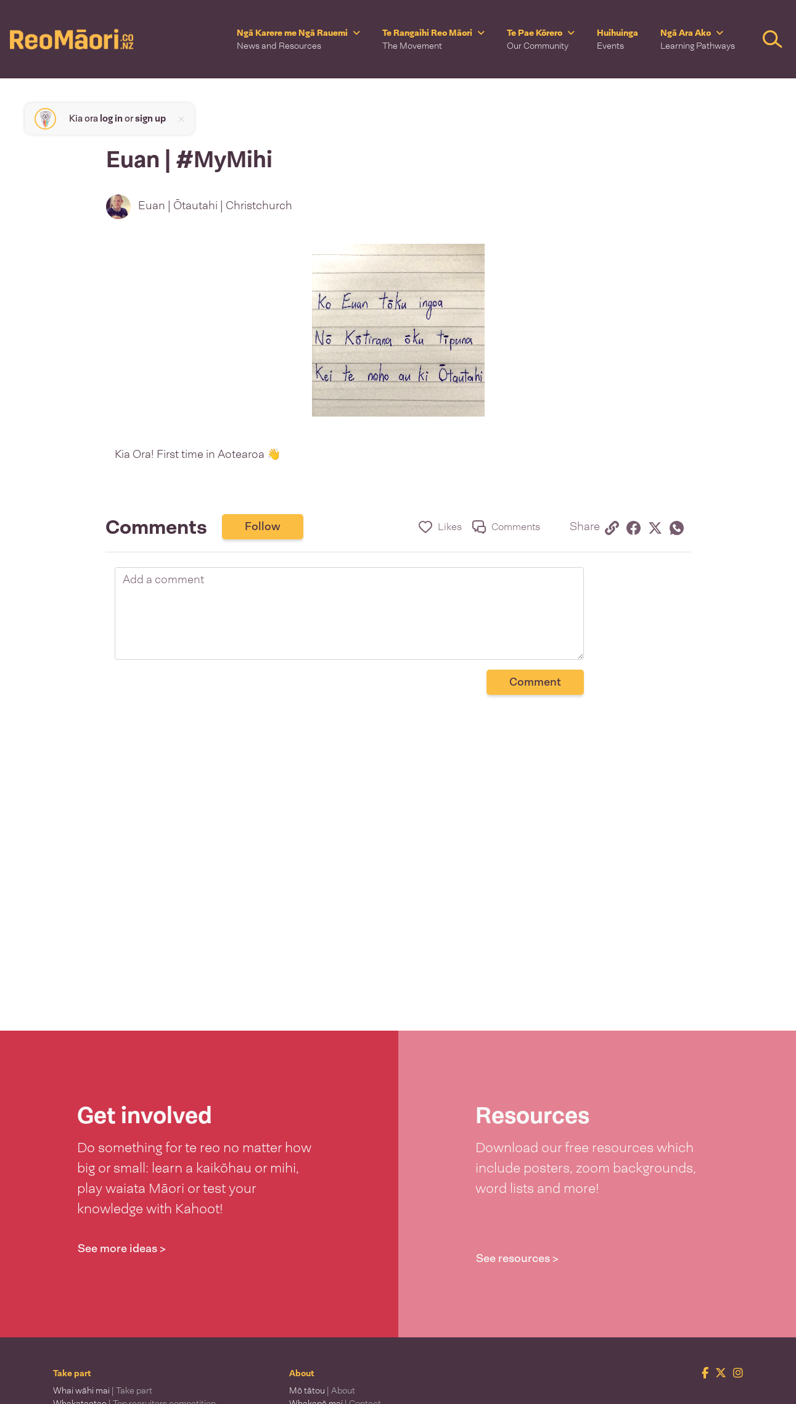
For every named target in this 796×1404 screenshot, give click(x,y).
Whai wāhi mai (102, 1390)
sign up (150, 118)
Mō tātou (322, 1390)
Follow (263, 526)
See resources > (517, 1258)
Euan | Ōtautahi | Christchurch (215, 205)
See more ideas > (122, 1248)
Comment (535, 682)
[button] (298, 39)
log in (111, 118)
